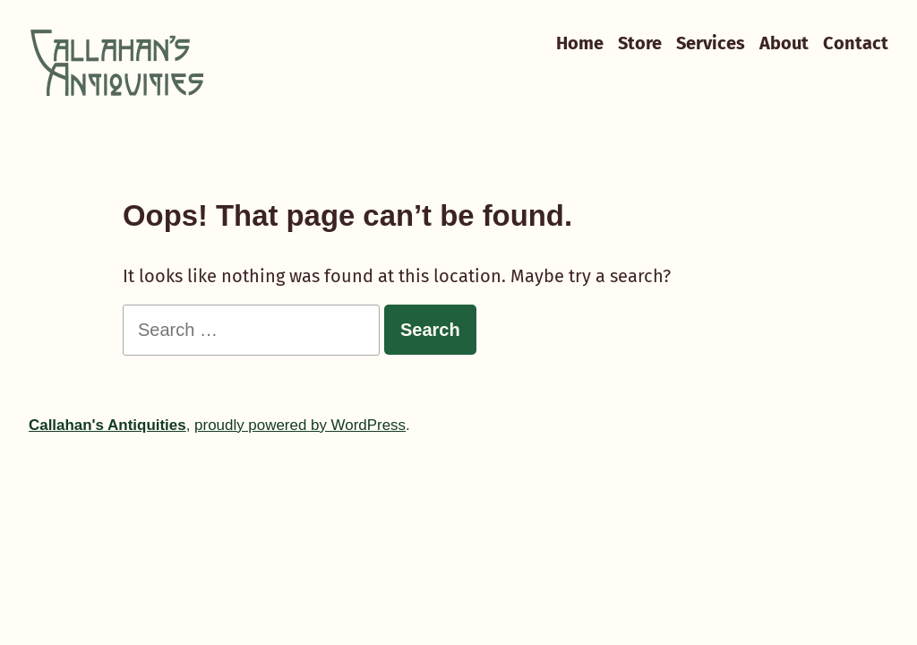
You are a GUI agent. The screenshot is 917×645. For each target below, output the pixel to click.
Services (710, 42)
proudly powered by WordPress (300, 425)
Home (580, 42)
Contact (855, 42)
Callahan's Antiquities (107, 425)
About (784, 42)
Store (640, 42)
